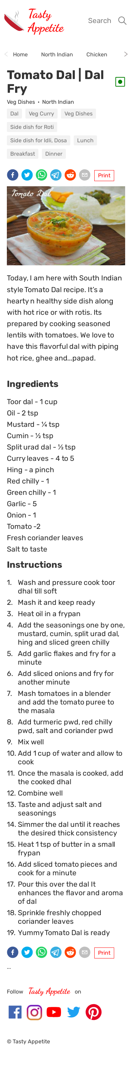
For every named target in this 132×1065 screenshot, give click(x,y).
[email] (86, 175)
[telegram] (57, 175)
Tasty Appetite (45, 20)
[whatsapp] (43, 175)
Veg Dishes (21, 102)
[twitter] (28, 175)
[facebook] (14, 175)
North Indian (58, 102)
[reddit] (71, 175)
